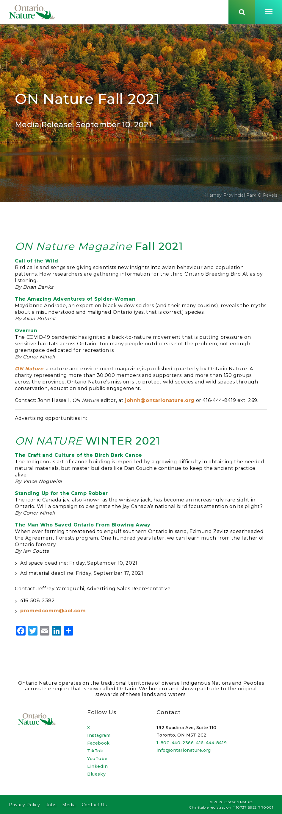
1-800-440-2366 (175, 742)
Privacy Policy (24, 804)
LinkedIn (97, 766)
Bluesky (96, 774)
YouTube (97, 758)
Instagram (98, 735)
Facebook (98, 743)
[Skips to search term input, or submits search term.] (241, 13)
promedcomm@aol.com (53, 613)
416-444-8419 (211, 742)
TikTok (95, 751)
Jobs (51, 804)
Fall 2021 (99, 249)
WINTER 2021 (87, 443)
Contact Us (94, 804)
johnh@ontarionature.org (160, 403)
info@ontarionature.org (183, 750)
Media (69, 804)
